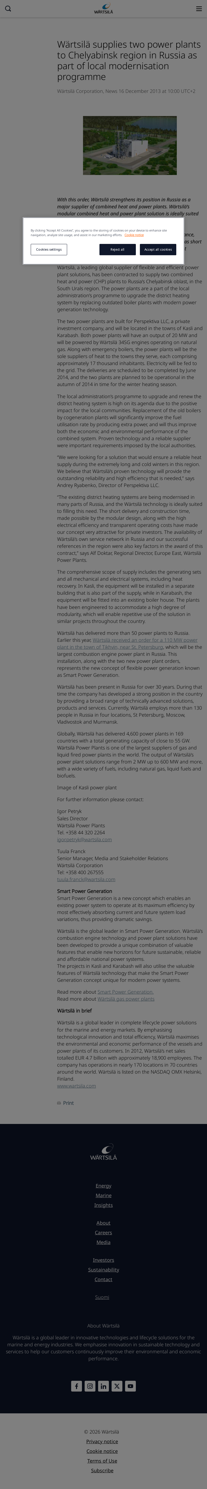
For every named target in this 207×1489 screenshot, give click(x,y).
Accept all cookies (158, 249)
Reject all (118, 249)
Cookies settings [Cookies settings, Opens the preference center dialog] (48, 249)
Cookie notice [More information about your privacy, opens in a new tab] (134, 235)
